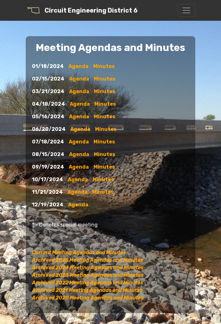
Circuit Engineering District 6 (81, 10)
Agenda (78, 66)
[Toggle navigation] (186, 10)
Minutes (104, 66)
